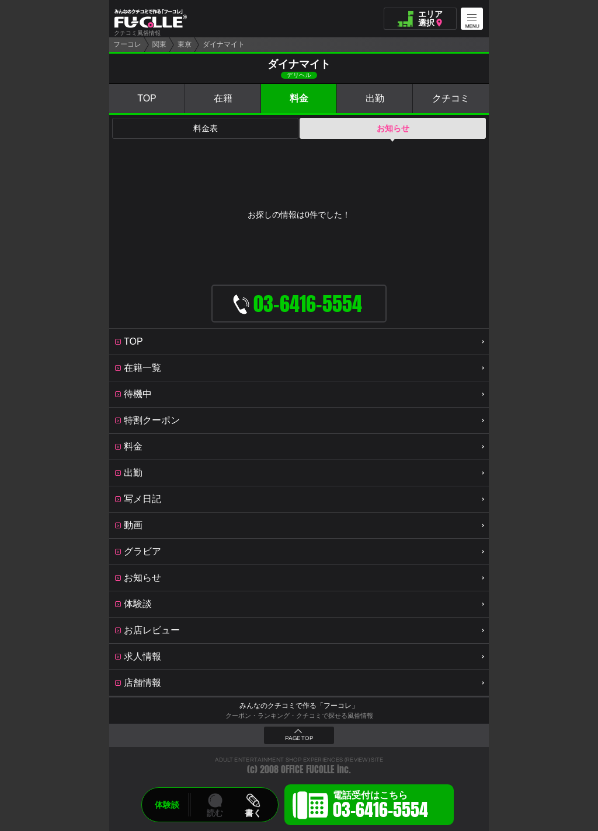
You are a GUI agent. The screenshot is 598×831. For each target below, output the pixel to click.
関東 (159, 44)
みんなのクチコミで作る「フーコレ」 (299, 706)
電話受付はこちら (380, 806)
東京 (185, 44)
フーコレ (127, 44)
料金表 (205, 128)
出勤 (375, 98)
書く (253, 813)
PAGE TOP (299, 738)
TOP (147, 98)
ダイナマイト (224, 44)
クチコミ (451, 98)
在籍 (223, 98)
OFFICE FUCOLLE (308, 769)
